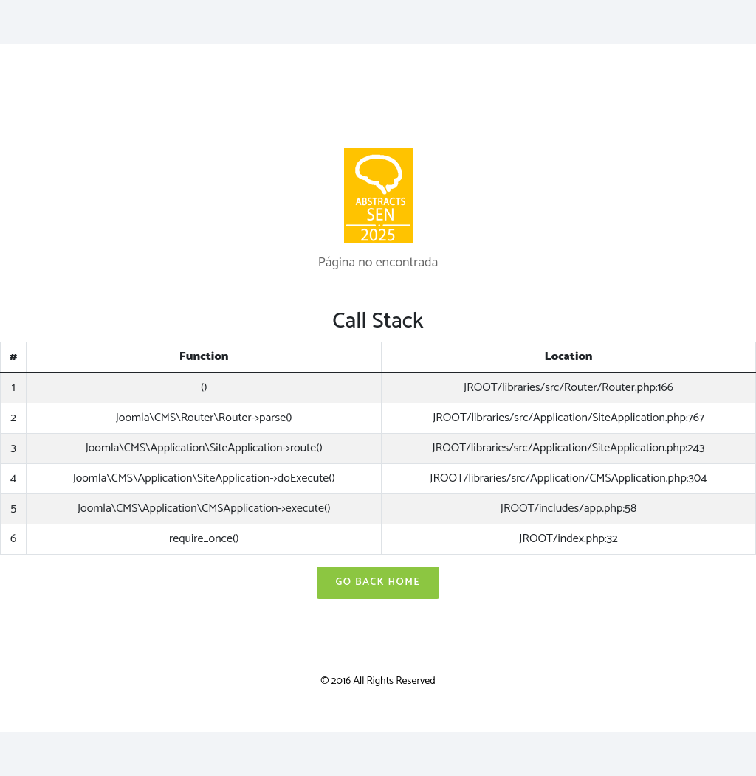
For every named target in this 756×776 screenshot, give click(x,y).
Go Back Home (377, 582)
